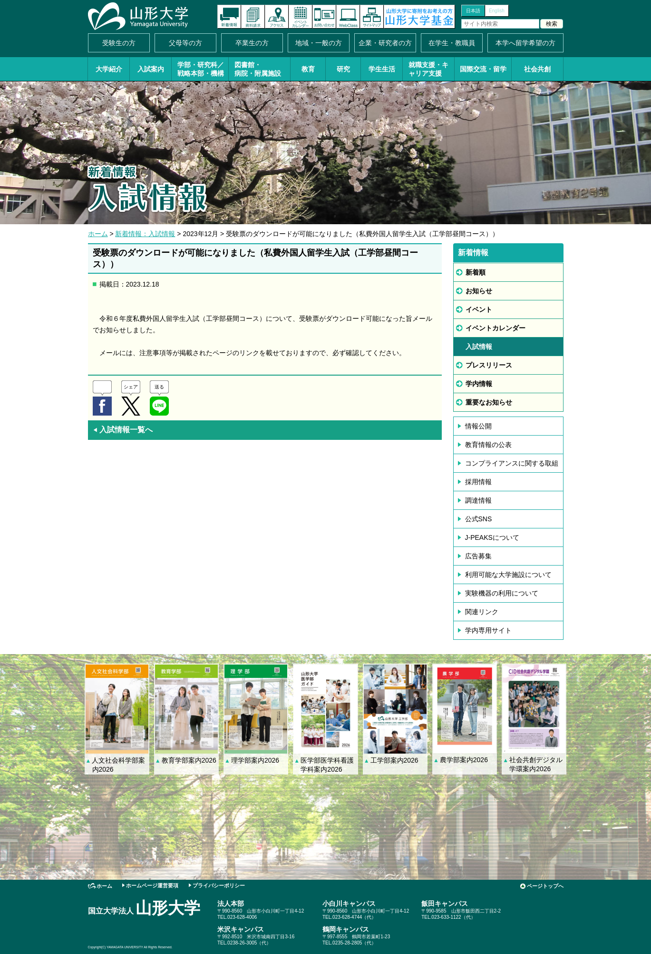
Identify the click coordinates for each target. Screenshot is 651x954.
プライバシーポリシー (219, 885)
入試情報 (479, 346)
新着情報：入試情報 (145, 234)
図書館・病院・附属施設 (257, 69)
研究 (343, 69)
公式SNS (478, 519)
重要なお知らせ (489, 402)
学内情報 (479, 384)
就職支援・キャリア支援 (428, 69)
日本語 (473, 10)
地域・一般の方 (318, 43)
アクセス (277, 17)
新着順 (476, 272)
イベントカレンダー (300, 17)
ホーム (98, 234)
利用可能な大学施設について (508, 574)
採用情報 (478, 482)
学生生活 (382, 69)
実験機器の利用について (501, 593)
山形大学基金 (419, 17)
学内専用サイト (488, 630)
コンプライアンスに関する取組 (511, 463)
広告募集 (478, 556)
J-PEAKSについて (492, 537)
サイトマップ (372, 17)
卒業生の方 (252, 43)
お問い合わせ (324, 17)
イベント (479, 309)
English (497, 10)
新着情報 (229, 17)
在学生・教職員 (451, 43)
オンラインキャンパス (348, 17)
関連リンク (481, 612)
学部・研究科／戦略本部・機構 (200, 69)
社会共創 (537, 69)
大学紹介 (109, 69)
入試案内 (150, 69)
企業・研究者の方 (385, 43)
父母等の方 (185, 43)
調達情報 (478, 500)
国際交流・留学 (483, 69)
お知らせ (479, 291)
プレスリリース (489, 365)
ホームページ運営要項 (152, 885)
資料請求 (253, 17)
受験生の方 (119, 43)
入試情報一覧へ (123, 430)
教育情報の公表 (488, 444)
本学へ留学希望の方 (525, 43)
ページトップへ (545, 886)
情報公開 (478, 426)
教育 (308, 69)
